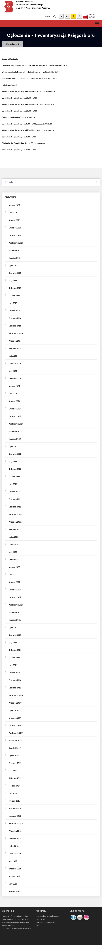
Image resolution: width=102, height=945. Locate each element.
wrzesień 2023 (15, 431)
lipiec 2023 (13, 446)
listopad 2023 (15, 416)
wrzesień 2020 (15, 703)
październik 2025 (16, 243)
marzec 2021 (14, 657)
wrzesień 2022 (15, 522)
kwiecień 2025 (15, 288)
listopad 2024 (15, 326)
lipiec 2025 (13, 265)
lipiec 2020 (13, 710)
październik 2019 (16, 733)
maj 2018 (13, 861)
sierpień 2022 (15, 529)
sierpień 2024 (15, 348)
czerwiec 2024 (15, 363)
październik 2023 (16, 424)
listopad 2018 (15, 816)
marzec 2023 (14, 476)
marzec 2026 (14, 205)
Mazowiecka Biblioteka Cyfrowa (14, 919)
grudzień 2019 (15, 718)
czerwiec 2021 (15, 635)
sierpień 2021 (15, 620)
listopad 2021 (15, 597)
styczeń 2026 (14, 220)
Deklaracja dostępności (45, 922)
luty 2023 (13, 484)
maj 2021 (13, 642)
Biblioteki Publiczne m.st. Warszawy (16, 929)
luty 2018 (13, 884)
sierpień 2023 (15, 439)
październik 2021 (16, 605)
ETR (37, 925)
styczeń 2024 (14, 401)
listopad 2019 (15, 725)
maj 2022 (13, 552)
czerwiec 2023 (15, 454)
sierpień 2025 (15, 258)
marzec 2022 (14, 567)
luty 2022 (13, 574)
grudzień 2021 (15, 589)
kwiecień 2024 (15, 378)
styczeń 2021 (14, 672)
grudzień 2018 (15, 808)
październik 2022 (16, 514)
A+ (67, 16)
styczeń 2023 (14, 491)
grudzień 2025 (15, 227)
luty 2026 (13, 212)
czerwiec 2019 (15, 763)
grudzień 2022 (15, 499)
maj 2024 (13, 371)
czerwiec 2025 (15, 273)
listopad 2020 (15, 687)
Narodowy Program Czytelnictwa (15, 916)
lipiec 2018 (13, 846)
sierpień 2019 (15, 748)
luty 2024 (13, 393)
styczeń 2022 (14, 582)
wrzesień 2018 (15, 831)
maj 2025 (13, 280)
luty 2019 (13, 793)
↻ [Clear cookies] (79, 16)
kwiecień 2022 (15, 559)
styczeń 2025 (14, 310)
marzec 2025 (14, 295)
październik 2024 (16, 333)
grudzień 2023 (15, 408)
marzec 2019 (14, 786)
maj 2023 (13, 461)
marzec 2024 (14, 386)
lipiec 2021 (13, 627)
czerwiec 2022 (15, 544)
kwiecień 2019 (15, 778)
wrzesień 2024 (15, 341)
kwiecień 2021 (15, 650)
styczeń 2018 (14, 891)
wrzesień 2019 (15, 740)
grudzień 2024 (15, 318)
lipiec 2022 (13, 537)
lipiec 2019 (13, 755)
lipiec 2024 (13, 356)
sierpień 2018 (15, 838)
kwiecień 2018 (15, 868)
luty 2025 (13, 303)
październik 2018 (16, 823)
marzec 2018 (14, 876)
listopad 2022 (15, 507)
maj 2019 (13, 770)
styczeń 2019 (14, 801)
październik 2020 (16, 695)
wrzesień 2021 (15, 612)
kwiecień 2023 (15, 469)
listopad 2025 (15, 235)
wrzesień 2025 (15, 250)
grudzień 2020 (15, 680)
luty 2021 (13, 665)
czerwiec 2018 (15, 853)
